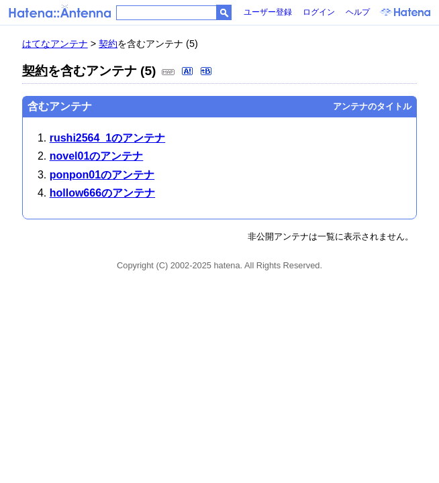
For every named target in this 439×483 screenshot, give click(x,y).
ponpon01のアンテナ (102, 174)
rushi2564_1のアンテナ (108, 138)
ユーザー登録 (268, 12)
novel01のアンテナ (97, 156)
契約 (108, 43)
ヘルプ (358, 12)
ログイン (319, 12)
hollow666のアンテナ (102, 193)
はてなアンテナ (55, 43)
